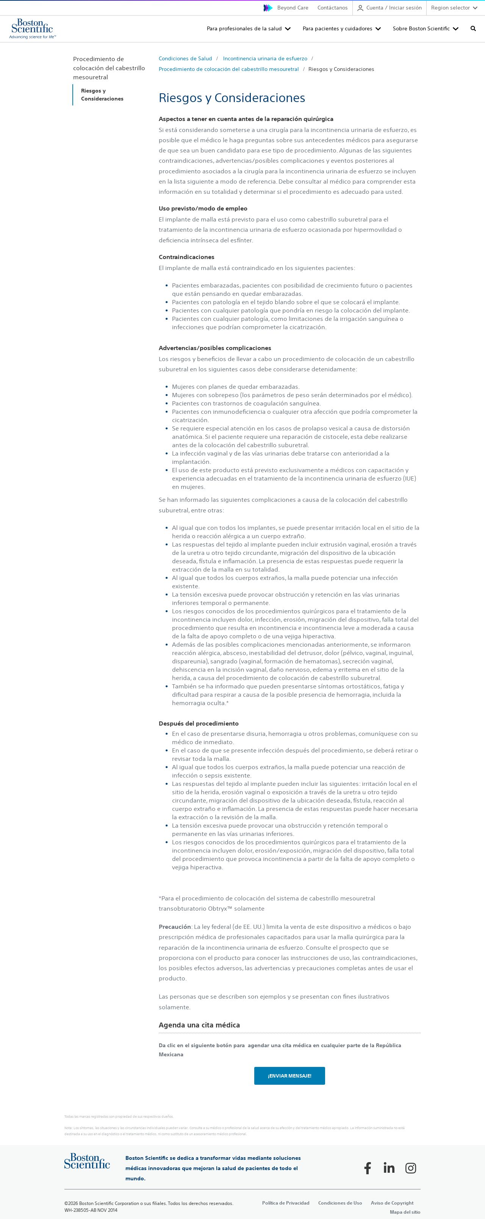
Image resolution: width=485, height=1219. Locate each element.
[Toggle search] (473, 28)
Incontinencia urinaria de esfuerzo (265, 58)
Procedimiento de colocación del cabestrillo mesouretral (229, 69)
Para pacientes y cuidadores (337, 28)
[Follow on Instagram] (411, 1168)
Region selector (450, 7)
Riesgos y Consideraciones (341, 69)
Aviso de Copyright (392, 1203)
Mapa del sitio (405, 1212)
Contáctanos (333, 7)
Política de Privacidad (286, 1203)
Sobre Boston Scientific (421, 28)
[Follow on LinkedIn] (389, 1168)
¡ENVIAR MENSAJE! (289, 1075)
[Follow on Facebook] (367, 1168)
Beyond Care (292, 7)
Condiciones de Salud (185, 58)
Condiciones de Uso (340, 1203)
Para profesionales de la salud (244, 28)
